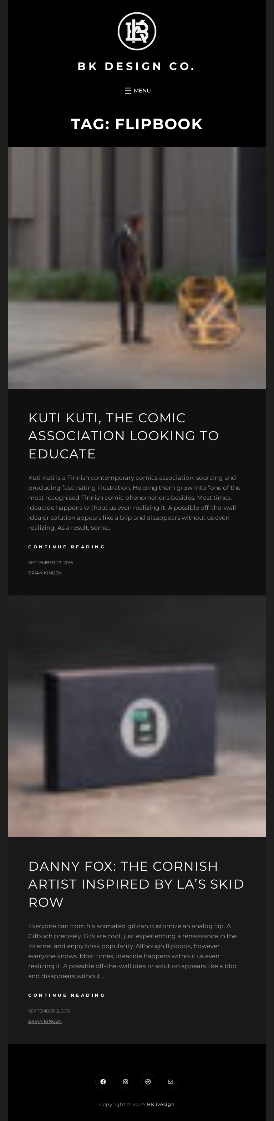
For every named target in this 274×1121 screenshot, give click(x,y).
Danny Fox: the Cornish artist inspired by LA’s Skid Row (136, 884)
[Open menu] (137, 90)
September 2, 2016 (49, 1011)
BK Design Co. (137, 66)
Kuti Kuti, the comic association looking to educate (123, 436)
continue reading (67, 546)
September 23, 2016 (50, 562)
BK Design (161, 1104)
